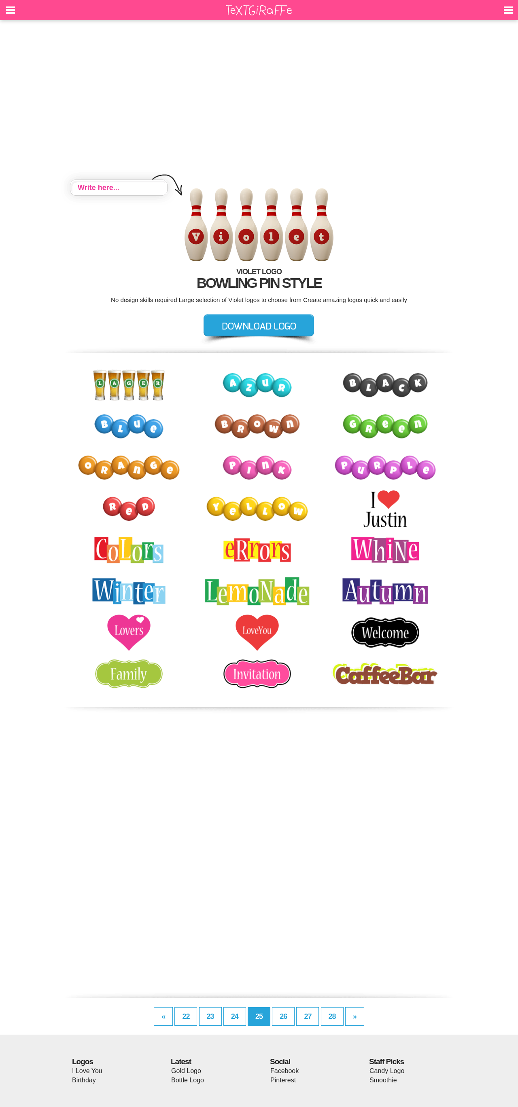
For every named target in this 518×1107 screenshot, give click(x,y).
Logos (82, 1061)
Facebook (284, 1070)
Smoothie (383, 1080)
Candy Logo (386, 1070)
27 (307, 1016)
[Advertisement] (259, 101)
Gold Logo (186, 1070)
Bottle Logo (187, 1080)
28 (332, 1016)
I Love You (87, 1070)
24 (234, 1016)
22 (185, 1016)
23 (210, 1016)
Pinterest (283, 1080)
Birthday (84, 1080)
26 (283, 1016)
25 (259, 1016)
